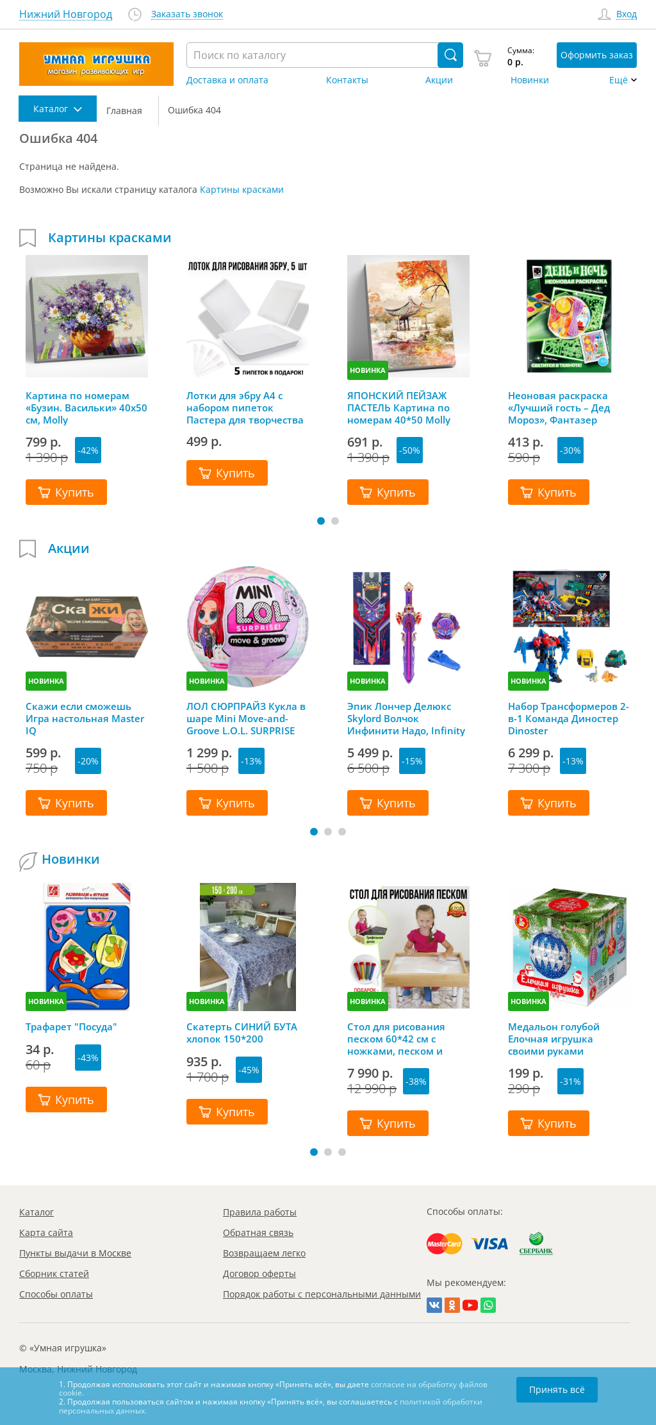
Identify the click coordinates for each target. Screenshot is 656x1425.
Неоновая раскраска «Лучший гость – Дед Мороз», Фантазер (559, 407)
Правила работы (260, 1212)
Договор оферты (259, 1273)
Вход (626, 14)
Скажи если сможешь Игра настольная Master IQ (85, 718)
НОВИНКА (368, 370)
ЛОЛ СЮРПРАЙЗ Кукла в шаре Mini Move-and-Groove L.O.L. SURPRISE (246, 718)
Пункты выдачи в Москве (75, 1253)
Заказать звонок (187, 14)
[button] (321, 521)
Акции (439, 80)
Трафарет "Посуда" (71, 1027)
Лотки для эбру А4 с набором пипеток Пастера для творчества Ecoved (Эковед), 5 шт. (245, 407)
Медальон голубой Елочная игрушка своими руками (554, 1039)
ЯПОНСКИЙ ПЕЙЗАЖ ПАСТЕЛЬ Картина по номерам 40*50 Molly (398, 407)
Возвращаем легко (264, 1253)
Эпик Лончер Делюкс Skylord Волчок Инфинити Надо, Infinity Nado (406, 718)
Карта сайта (46, 1232)
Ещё (618, 80)
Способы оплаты (56, 1294)
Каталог (36, 1212)
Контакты (347, 80)
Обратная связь (258, 1232)
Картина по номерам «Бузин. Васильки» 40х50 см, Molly (86, 407)
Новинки (530, 80)
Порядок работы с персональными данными (322, 1294)
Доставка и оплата (227, 80)
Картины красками (242, 189)
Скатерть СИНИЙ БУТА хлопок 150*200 (241, 1033)
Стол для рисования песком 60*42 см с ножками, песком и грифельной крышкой (401, 1039)
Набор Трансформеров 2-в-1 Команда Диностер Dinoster (568, 718)
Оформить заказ (597, 55)
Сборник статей (54, 1273)
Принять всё (557, 1389)
